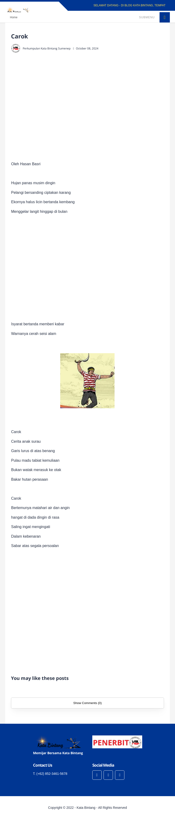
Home (13, 17)
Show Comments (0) (87, 703)
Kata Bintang (86, 808)
